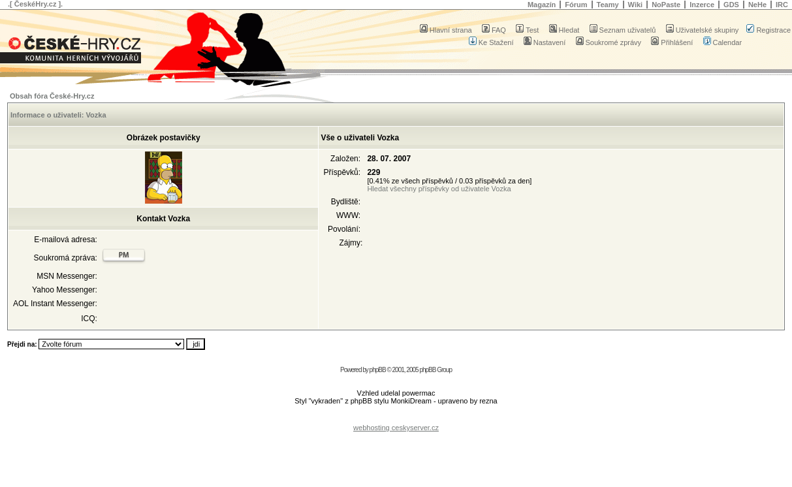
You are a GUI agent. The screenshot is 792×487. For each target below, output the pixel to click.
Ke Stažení (491, 42)
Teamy (608, 4)
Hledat (564, 30)
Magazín (542, 4)
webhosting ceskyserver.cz (396, 428)
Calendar (722, 42)
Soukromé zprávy (609, 42)
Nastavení (545, 42)
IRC (782, 4)
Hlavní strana (446, 30)
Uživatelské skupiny (702, 30)
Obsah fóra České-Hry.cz (52, 96)
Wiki (635, 4)
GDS (731, 4)
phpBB (378, 369)
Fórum (576, 4)
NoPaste (666, 4)
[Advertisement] (396, 417)
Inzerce (701, 4)
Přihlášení (672, 42)
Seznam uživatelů (623, 30)
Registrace (768, 30)
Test (527, 30)
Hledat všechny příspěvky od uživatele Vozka (439, 189)
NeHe (757, 4)
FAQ (494, 30)
